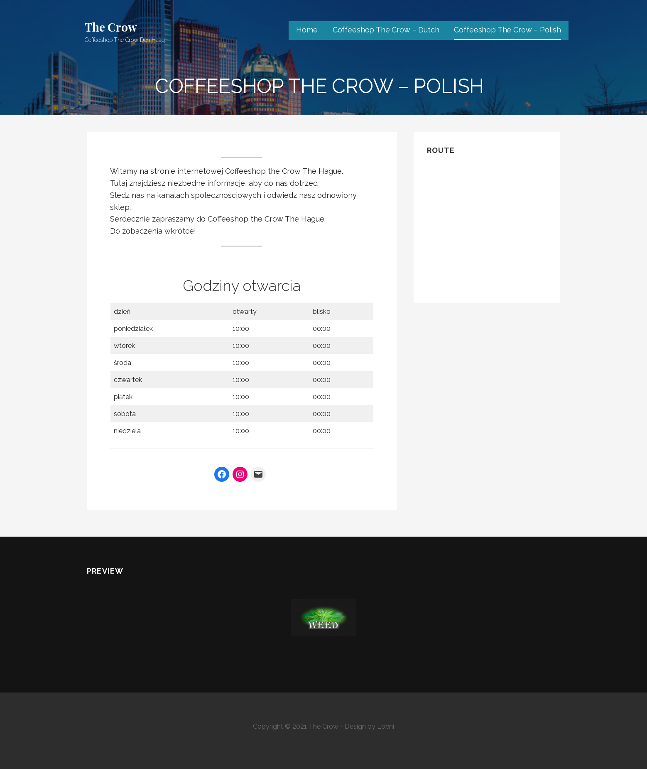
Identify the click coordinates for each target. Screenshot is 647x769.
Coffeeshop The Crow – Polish (507, 29)
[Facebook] (221, 474)
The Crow (111, 27)
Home (306, 29)
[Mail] (258, 474)
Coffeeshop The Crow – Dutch (386, 29)
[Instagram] (240, 474)
